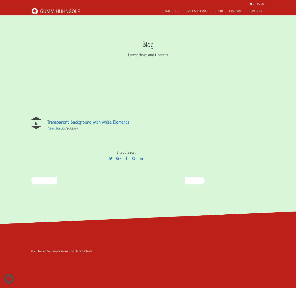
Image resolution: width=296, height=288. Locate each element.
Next (195, 180)
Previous (43, 180)
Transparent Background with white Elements (88, 122)
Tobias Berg (54, 128)
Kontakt (255, 11)
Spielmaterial (197, 11)
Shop (219, 11)
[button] (9, 279)
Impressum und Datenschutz (72, 251)
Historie (236, 11)
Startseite (171, 11)
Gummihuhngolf (56, 11)
